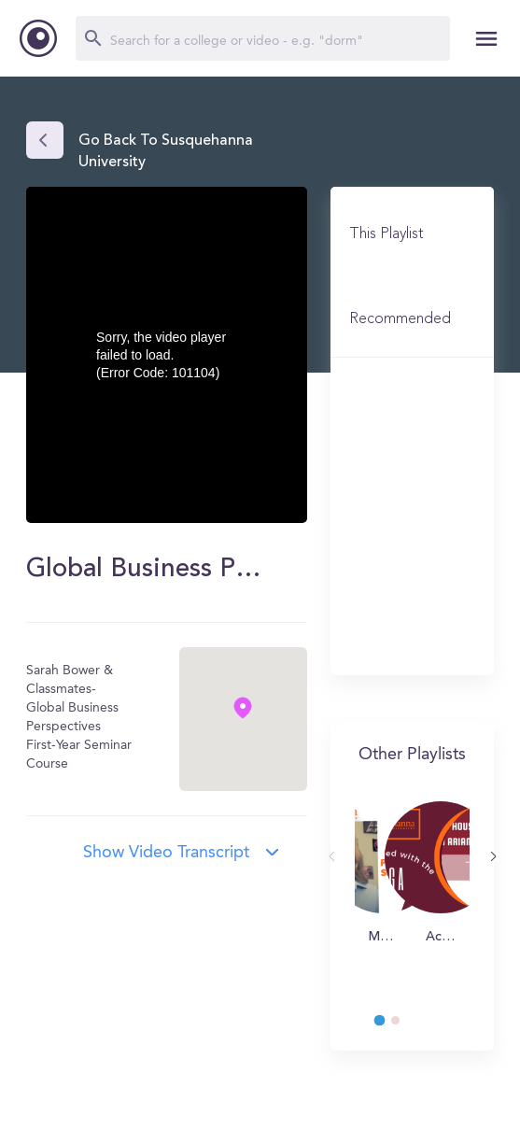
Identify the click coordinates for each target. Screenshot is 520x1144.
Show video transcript (166, 852)
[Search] (263, 38)
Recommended (400, 319)
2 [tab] (404, 1025)
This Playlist (386, 234)
